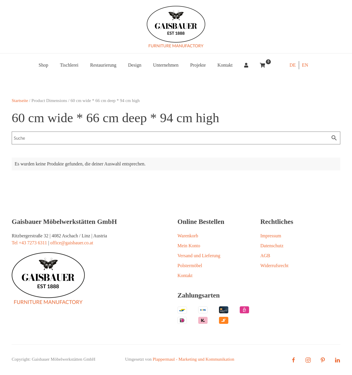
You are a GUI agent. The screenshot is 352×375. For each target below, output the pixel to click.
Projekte (198, 65)
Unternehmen (165, 65)
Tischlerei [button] (69, 65)
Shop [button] (43, 65)
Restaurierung (103, 65)
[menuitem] (292, 65)
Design (134, 65)
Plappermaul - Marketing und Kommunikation (193, 359)
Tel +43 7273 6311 (29, 242)
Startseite (20, 100)
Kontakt (225, 65)
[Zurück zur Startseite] (176, 26)
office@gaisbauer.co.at (71, 242)
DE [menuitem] (292, 65)
